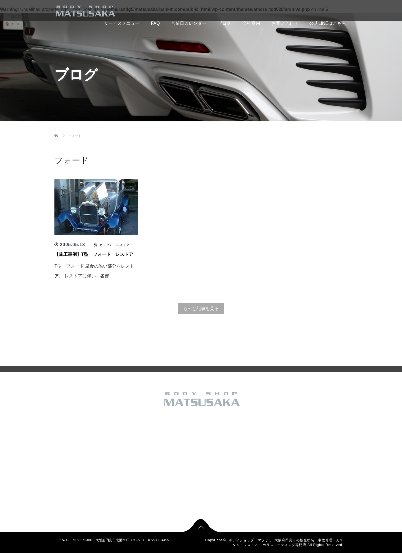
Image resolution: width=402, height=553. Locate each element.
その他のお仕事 (166, 437)
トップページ (115, 428)
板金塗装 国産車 (167, 481)
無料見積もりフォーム (121, 481)
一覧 (94, 245)
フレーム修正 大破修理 (172, 463)
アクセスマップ (116, 463)
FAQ (155, 23)
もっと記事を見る (201, 308)
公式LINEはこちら (327, 23)
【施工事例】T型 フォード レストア (93, 254)
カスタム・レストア (114, 245)
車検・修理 (163, 499)
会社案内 (251, 23)
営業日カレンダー (189, 23)
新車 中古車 (164, 472)
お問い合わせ (284, 23)
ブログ (224, 23)
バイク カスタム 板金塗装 (174, 454)
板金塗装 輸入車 (167, 490)
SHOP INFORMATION (121, 472)
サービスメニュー (113, 23)
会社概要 (111, 454)
